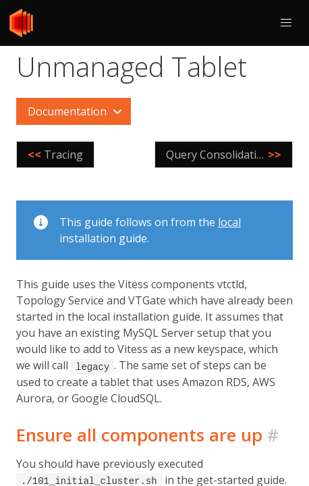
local (229, 222)
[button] (286, 22)
